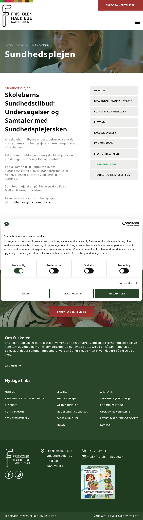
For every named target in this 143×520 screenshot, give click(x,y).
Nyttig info (22, 45)
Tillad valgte (71, 293)
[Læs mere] (20, 365)
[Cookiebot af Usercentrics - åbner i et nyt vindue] (124, 224)
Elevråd (99, 122)
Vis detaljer (126, 283)
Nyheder (100, 90)
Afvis (26, 293)
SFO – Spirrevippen (106, 153)
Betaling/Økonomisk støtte (113, 101)
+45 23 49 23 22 (99, 451)
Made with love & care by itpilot (115, 516)
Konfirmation (103, 143)
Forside (9, 45)
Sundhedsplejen (105, 164)
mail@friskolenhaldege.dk (105, 457)
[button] (137, 22)
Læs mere (11, 365)
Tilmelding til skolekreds (112, 174)
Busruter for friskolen (110, 111)
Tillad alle (117, 293)
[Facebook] (9, 475)
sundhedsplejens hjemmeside (30, 202)
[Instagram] (19, 475)
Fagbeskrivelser (105, 132)
